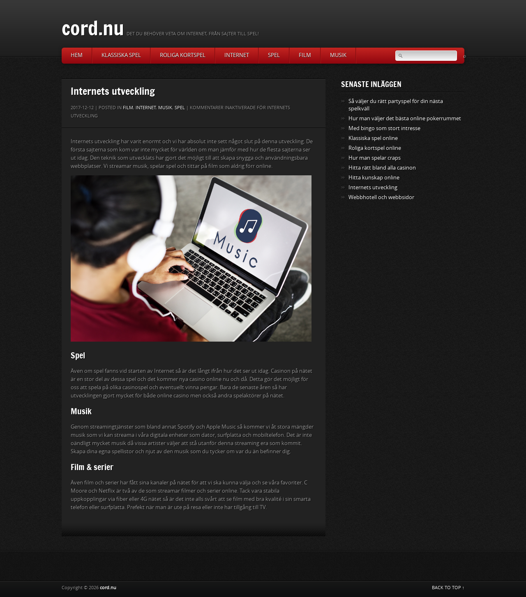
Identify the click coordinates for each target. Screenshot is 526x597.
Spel (274, 55)
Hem (77, 55)
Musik (338, 55)
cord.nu (93, 27)
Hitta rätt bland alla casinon (382, 168)
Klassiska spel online (373, 138)
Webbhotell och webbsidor (381, 197)
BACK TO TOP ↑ (448, 587)
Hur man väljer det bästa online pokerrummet (404, 118)
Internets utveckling (372, 187)
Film (305, 55)
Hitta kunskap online (373, 178)
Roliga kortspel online (374, 148)
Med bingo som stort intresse (384, 128)
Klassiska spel (121, 55)
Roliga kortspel (182, 55)
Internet (236, 55)
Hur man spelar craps (374, 158)
